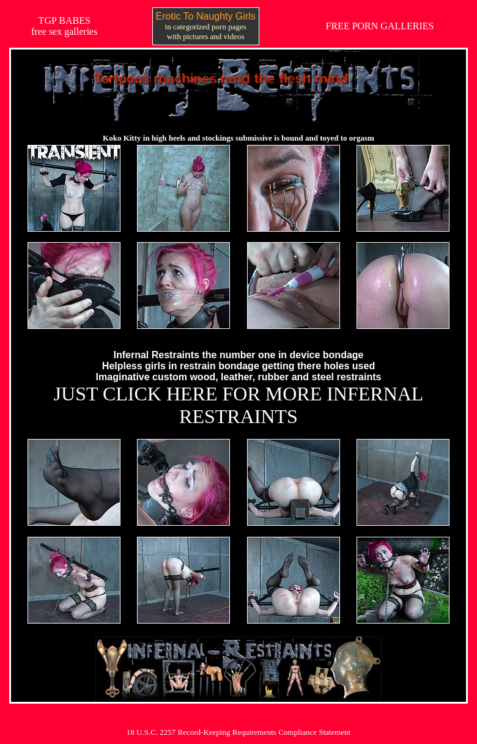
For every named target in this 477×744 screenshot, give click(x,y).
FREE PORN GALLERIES (380, 26)
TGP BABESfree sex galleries (64, 26)
